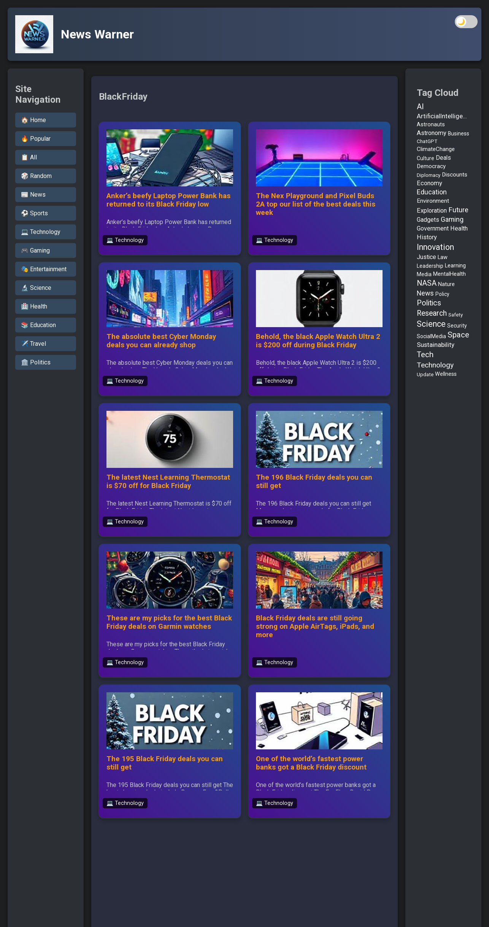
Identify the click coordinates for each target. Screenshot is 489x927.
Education (432, 192)
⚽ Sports (34, 213)
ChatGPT (427, 141)
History (427, 237)
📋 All (29, 157)
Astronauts (431, 124)
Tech (425, 354)
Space (458, 334)
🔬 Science (36, 287)
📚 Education (38, 325)
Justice (426, 257)
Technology (435, 365)
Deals (443, 157)
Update (425, 374)
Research (432, 313)
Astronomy (431, 133)
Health (459, 228)
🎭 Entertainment (44, 269)
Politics (429, 303)
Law (443, 257)
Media (424, 274)
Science (431, 324)
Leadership (430, 266)
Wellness (446, 374)
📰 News (33, 194)
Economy (429, 183)
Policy (442, 294)
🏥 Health (34, 306)
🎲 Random (36, 176)
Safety (455, 315)
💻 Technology (40, 231)
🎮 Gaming (35, 250)
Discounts (454, 174)
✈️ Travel (33, 343)
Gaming (452, 219)
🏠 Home (33, 120)
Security (457, 326)
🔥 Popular (36, 138)
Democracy (431, 166)
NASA (427, 283)
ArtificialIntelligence (443, 116)
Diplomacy (428, 175)
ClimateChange (436, 149)
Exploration (432, 210)
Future (458, 210)
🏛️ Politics (36, 362)
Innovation (435, 247)
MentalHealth (449, 273)
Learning (455, 265)
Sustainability (435, 344)
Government (433, 228)
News (425, 293)
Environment (433, 200)
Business (458, 133)
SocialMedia (431, 336)
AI (420, 106)
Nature (446, 284)
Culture (425, 158)
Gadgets (428, 219)
